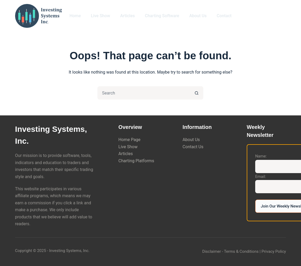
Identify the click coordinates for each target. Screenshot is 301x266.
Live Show (100, 15)
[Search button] (196, 93)
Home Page (129, 139)
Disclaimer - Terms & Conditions (230, 251)
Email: (260, 176)
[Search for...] (143, 93)
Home (75, 15)
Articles (127, 15)
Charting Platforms (136, 160)
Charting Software (162, 15)
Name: (261, 156)
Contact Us (193, 146)
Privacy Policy (274, 251)
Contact (224, 15)
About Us (198, 15)
